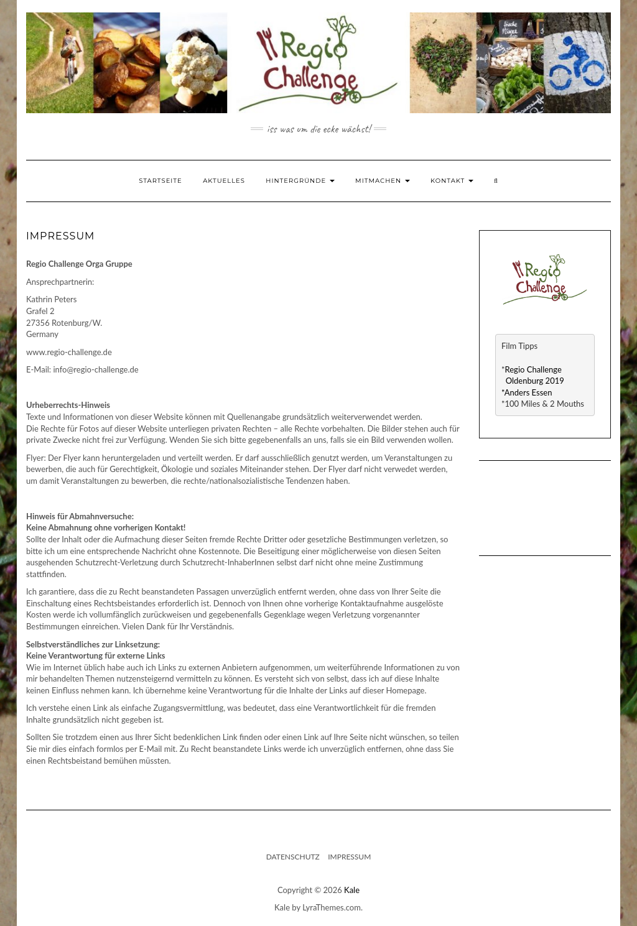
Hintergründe (300, 181)
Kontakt (451, 181)
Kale (352, 890)
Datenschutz (293, 856)
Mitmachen (382, 181)
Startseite (160, 181)
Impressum (349, 856)
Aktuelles (224, 181)
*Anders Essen (526, 392)
